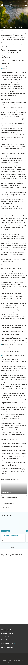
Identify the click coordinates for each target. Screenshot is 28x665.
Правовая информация (20, 655)
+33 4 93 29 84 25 (6, 636)
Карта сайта (7, 655)
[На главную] (8, 5)
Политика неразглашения (7, 656)
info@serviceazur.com (7, 420)
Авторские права (20, 656)
